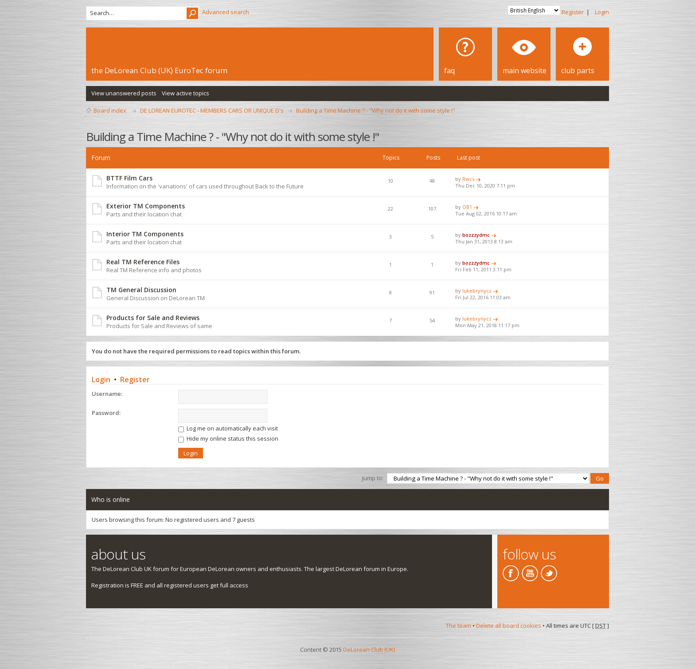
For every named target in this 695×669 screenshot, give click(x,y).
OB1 (467, 206)
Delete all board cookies (508, 626)
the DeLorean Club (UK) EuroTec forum (159, 70)
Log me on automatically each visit (228, 428)
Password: (106, 413)
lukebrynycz (477, 290)
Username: (107, 394)
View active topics (185, 93)
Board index (110, 110)
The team (458, 626)
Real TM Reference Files (143, 262)
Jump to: (372, 478)
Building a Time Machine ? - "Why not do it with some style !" (375, 110)
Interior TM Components (145, 234)
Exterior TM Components (145, 206)
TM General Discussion (141, 290)
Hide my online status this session (228, 438)
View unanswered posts (123, 93)
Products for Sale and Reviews (152, 317)
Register (573, 12)
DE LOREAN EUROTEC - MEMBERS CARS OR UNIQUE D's (212, 110)
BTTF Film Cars (129, 178)
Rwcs (468, 179)
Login (602, 12)
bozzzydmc (476, 234)
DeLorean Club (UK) (369, 649)
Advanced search (225, 12)
